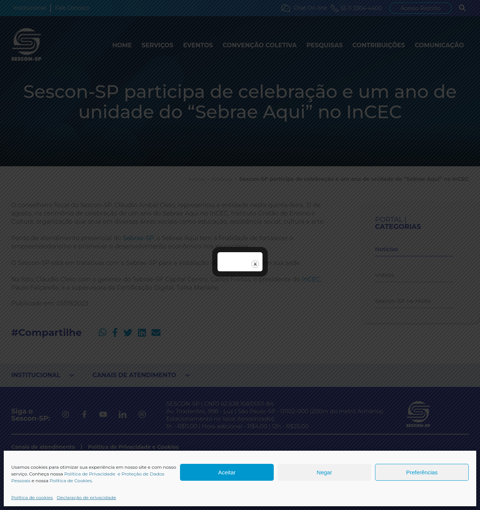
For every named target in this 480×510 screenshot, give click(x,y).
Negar (324, 472)
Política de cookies (32, 497)
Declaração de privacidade (86, 497)
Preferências (422, 472)
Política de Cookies (71, 480)
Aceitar (227, 472)
